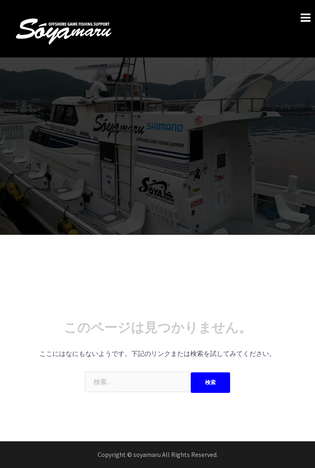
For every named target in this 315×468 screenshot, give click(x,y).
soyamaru (147, 454)
